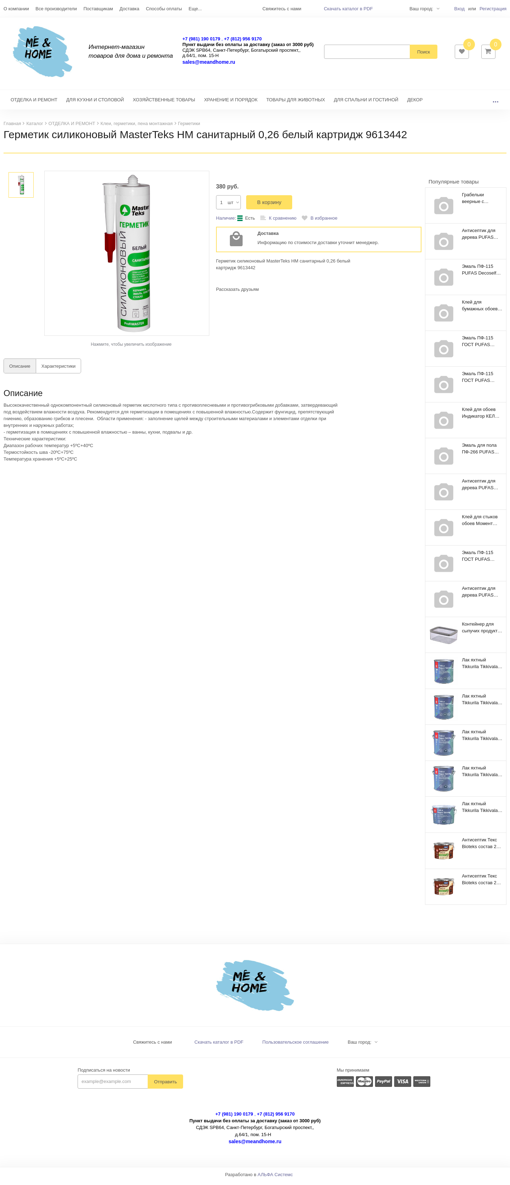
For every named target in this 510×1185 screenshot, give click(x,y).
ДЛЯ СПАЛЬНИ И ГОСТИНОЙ (366, 103)
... (495, 103)
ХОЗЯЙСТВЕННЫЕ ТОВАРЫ (164, 103)
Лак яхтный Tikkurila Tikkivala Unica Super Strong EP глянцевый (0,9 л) (482, 703)
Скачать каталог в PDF (348, 8)
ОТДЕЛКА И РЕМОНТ (34, 103)
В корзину (269, 206)
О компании (16, 8)
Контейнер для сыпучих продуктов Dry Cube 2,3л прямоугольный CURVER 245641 (482, 631)
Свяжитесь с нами (152, 1045)
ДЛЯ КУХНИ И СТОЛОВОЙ (95, 103)
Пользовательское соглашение (295, 1045)
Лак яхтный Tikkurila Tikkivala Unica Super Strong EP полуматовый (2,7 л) (482, 775)
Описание (19, 369)
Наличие (225, 221)
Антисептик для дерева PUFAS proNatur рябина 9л (479, 595)
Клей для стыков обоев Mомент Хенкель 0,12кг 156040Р (480, 524)
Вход (459, 8)
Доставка (129, 8)
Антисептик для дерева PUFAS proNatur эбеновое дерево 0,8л (481, 488)
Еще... (195, 8)
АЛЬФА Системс (275, 1178)
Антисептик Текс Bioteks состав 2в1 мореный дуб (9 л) (482, 847)
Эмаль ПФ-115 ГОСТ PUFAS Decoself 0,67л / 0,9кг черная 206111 (478, 380)
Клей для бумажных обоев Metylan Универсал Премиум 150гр (482, 309)
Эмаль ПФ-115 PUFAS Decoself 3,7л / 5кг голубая (480, 273)
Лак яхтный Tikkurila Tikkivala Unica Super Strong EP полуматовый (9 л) (482, 811)
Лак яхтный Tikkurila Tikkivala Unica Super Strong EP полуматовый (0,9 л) (482, 667)
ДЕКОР (415, 103)
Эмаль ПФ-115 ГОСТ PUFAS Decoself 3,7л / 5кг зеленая (481, 345)
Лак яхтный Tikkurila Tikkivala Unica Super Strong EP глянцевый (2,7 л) (482, 739)
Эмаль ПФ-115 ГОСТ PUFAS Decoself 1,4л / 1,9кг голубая (477, 559)
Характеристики (58, 369)
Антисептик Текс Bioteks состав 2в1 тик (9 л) (482, 883)
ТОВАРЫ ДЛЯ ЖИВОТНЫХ (295, 103)
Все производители (56, 8)
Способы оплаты (164, 8)
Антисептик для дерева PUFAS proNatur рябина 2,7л (479, 237)
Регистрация (493, 8)
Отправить (165, 1085)
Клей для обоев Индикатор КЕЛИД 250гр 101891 (481, 416)
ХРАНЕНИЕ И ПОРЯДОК (230, 103)
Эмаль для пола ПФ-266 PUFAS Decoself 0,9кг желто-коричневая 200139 (481, 452)
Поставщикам (98, 8)
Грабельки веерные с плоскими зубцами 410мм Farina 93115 (482, 202)
